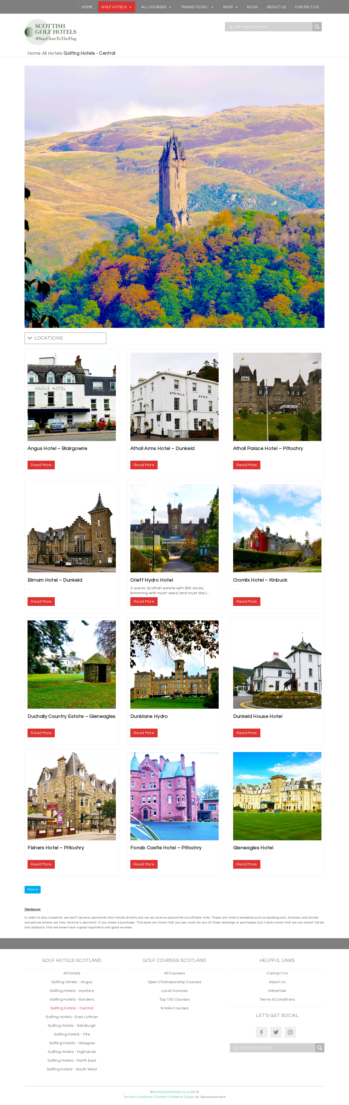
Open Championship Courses (174, 982)
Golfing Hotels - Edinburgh (72, 1026)
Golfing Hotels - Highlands (72, 1052)
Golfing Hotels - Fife (72, 1034)
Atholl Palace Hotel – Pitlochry (268, 448)
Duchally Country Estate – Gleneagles (71, 716)
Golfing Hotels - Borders (72, 999)
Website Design (182, 1097)
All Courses (156, 7)
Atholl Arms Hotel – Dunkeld (162, 448)
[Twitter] (276, 1032)
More (32, 889)
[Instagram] (290, 1032)
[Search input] (270, 26)
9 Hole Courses (174, 1008)
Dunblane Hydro (149, 716)
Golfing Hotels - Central (72, 1008)
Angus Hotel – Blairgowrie (57, 448)
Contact (161, 1097)
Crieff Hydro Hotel (151, 580)
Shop (231, 7)
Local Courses (174, 991)
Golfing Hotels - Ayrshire (72, 991)
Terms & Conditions (277, 999)
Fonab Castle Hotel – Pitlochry (165, 847)
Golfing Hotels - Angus (71, 982)
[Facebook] (261, 1032)
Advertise (277, 991)
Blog (252, 7)
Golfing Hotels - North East (71, 1060)
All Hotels (52, 53)
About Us (276, 7)
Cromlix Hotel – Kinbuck (260, 580)
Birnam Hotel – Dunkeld (55, 580)
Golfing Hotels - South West (72, 1069)
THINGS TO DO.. (197, 7)
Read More (41, 465)
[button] (48, 338)
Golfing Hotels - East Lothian (72, 1017)
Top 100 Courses (174, 999)
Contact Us (307, 7)
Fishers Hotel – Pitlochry (56, 847)
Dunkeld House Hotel (257, 716)
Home (87, 7)
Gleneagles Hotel (253, 847)
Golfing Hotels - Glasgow (72, 1043)
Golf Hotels (116, 7)
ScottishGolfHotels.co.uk (171, 1092)
